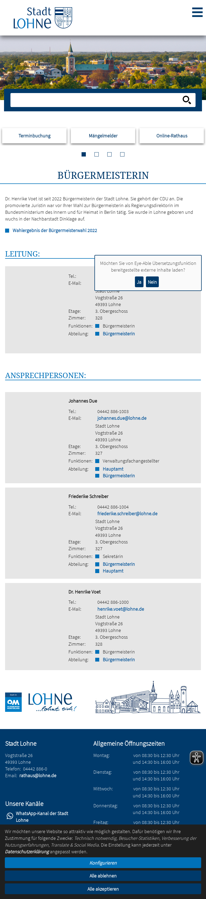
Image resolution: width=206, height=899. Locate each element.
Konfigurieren (103, 863)
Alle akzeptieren (103, 889)
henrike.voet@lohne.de (120, 609)
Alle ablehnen (103, 876)
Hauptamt (113, 469)
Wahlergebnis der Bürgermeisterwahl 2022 (55, 230)
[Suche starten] (187, 100)
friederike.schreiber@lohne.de (127, 513)
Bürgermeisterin (119, 334)
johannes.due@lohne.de (121, 418)
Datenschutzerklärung (27, 851)
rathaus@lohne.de (37, 775)
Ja (139, 282)
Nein (152, 282)
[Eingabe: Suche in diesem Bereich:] (97, 100)
